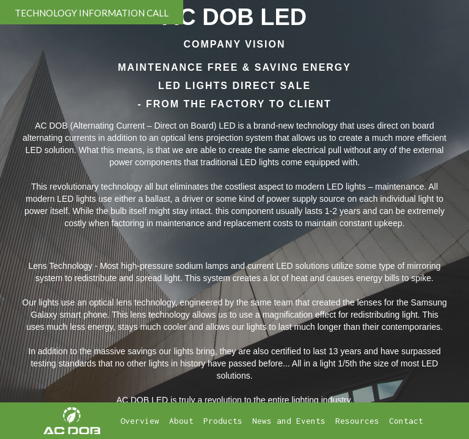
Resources (357, 421)
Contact (406, 421)
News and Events (288, 421)
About (181, 421)
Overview (139, 421)
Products (222, 421)
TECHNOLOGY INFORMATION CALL (92, 12)
